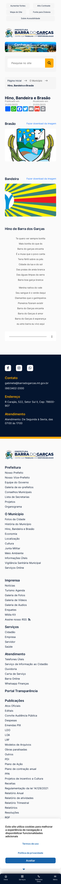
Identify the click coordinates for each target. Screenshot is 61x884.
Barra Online (12, 678)
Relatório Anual (14, 793)
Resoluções (12, 812)
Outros (9, 754)
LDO (7, 730)
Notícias (10, 585)
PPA (7, 773)
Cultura (9, 543)
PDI (7, 759)
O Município (36, 80)
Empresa (10, 637)
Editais (9, 710)
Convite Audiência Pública (21, 715)
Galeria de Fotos (15, 595)
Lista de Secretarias (17, 497)
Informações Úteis (16, 558)
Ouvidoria (11, 669)
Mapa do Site (16, 12)
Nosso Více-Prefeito (17, 477)
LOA (7, 735)
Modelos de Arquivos (18, 744)
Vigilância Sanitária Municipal (23, 562)
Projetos (10, 501)
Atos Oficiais (12, 705)
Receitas (10, 783)
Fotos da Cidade (15, 519)
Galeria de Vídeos (16, 600)
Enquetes (10, 609)
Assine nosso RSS (17, 619)
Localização (12, 538)
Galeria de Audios (16, 605)
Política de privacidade (30, 852)
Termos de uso (30, 843)
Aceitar (30, 860)
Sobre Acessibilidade (30, 18)
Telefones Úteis (14, 659)
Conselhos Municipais (18, 492)
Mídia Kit (10, 614)
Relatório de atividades (19, 798)
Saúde (9, 646)
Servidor (10, 641)
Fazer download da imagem (41, 123)
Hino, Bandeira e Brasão (20, 85)
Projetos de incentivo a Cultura (24, 778)
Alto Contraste (43, 6)
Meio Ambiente (14, 553)
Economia (11, 533)
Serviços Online (14, 567)
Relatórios (11, 807)
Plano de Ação (14, 764)
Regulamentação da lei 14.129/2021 (26, 788)
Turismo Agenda (15, 590)
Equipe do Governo (17, 482)
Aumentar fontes (17, 6)
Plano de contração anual (20, 768)
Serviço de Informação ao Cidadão (26, 664)
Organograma (13, 506)
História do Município (18, 524)
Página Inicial (14, 80)
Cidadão (10, 632)
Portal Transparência (21, 691)
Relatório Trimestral (17, 802)
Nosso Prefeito (14, 472)
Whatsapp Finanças (17, 683)
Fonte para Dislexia (41, 12)
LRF (7, 739)
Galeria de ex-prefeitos (19, 487)
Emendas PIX (13, 725)
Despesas (11, 720)
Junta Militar (12, 548)
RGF (7, 817)
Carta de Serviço (15, 673)
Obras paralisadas (16, 749)
